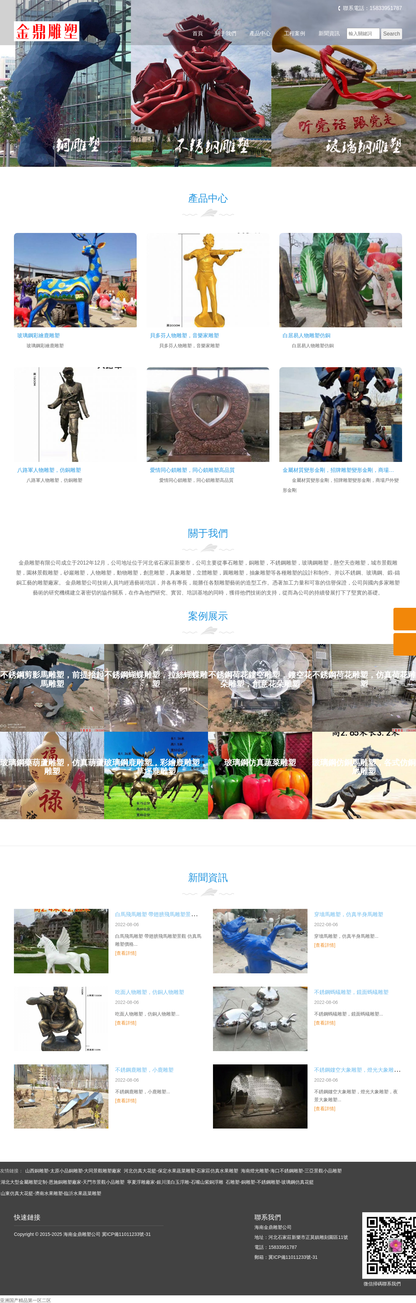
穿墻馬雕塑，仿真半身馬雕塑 (348, 914)
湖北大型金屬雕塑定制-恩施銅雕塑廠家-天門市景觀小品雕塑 (62, 1182)
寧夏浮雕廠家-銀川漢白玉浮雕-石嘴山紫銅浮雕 (175, 1182)
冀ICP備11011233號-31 (126, 1234)
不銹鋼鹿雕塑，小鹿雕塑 (144, 1070)
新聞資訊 (329, 33)
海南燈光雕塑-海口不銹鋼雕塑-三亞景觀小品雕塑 (291, 1170)
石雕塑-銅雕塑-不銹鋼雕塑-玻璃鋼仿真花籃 (270, 1182)
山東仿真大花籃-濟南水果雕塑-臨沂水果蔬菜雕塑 (51, 1193)
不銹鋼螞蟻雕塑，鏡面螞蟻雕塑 (351, 992)
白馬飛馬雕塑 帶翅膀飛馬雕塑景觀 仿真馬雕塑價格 (175, 914)
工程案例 (294, 33)
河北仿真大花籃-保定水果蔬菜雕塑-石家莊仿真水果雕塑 (181, 1170)
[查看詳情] (125, 953)
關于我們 (225, 33)
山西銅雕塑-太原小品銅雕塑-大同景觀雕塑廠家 (73, 1170)
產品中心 (260, 33)
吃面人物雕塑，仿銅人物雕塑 (149, 992)
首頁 (197, 33)
